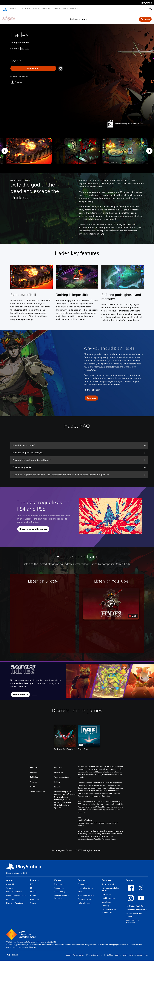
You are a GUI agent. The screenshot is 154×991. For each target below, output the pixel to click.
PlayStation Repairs (86, 892)
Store (64, 8)
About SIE (10, 881)
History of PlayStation (15, 900)
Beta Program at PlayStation (132, 918)
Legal (68, 952)
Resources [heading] (107, 877)
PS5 (19, 8)
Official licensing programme (109, 907)
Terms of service (109, 881)
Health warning (108, 895)
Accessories (45, 8)
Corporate (10, 896)
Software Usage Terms (138, 952)
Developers (106, 899)
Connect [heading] (130, 877)
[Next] (149, 148)
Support (73, 8)
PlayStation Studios (14, 889)
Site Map (109, 952)
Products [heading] (34, 877)
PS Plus (34, 8)
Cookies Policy (121, 952)
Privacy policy (78, 952)
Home (8, 870)
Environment (59, 881)
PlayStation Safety (85, 885)
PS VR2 (33, 889)
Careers (9, 885)
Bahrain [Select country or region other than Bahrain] (14, 952)
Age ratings (106, 891)
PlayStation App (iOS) (134, 903)
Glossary (105, 902)
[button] (67, 165)
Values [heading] (57, 877)
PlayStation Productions (16, 892)
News (56, 8)
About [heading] (9, 877)
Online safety (59, 889)
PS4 (26, 8)
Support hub (83, 881)
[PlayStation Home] (5, 8)
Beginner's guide (78, 16)
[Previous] (5, 148)
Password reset (84, 896)
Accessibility (59, 885)
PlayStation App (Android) (136, 907)
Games (11, 8)
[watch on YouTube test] (133, 613)
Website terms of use (94, 952)
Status (80, 889)
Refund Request (84, 900)
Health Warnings (85, 817)
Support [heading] (82, 877)
